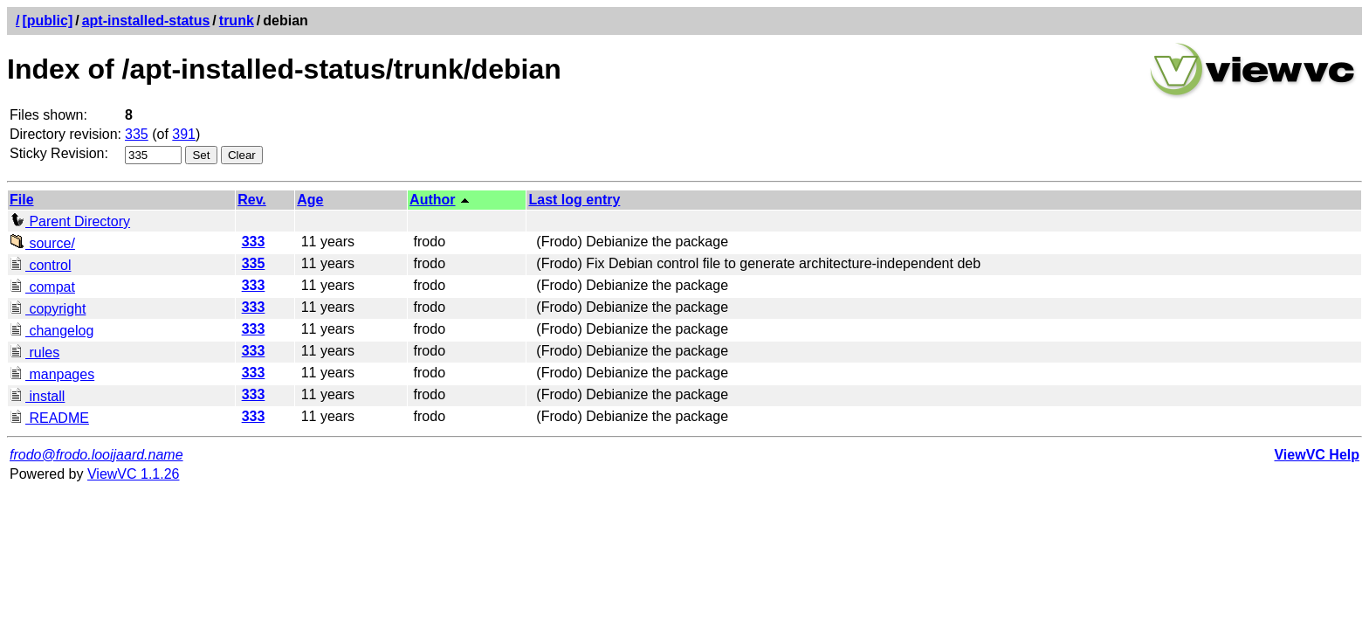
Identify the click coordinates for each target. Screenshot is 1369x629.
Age (310, 199)
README (49, 418)
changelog (51, 330)
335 (136, 134)
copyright (48, 308)
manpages (52, 374)
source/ (42, 243)
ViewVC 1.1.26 (133, 474)
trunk (236, 20)
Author (432, 199)
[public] (47, 20)
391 (184, 134)
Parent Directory (70, 221)
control (40, 265)
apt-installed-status (146, 20)
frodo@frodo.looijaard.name (96, 454)
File (22, 199)
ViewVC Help (1316, 454)
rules (34, 352)
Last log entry (574, 199)
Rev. (251, 199)
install (37, 396)
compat (42, 287)
